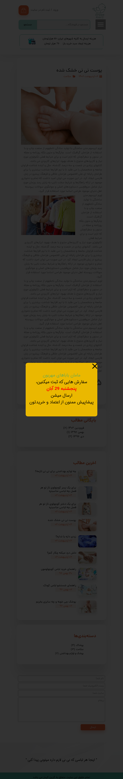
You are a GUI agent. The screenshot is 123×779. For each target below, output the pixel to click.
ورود (55, 10)
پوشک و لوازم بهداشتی (69, 653)
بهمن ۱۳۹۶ (75, 432)
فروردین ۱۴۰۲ (73, 428)
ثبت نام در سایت (40, 10)
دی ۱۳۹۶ (76, 437)
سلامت (67, 76)
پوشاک (77, 645)
